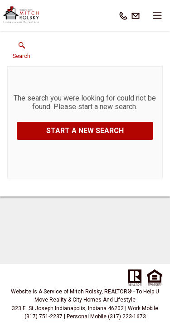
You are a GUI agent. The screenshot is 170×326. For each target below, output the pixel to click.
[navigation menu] (157, 15)
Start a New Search (85, 130)
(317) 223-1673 (127, 316)
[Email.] (135, 15)
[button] (21, 52)
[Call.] (123, 15)
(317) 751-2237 (43, 316)
